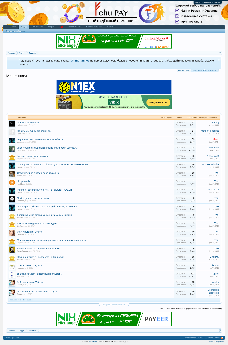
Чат (61, 27)
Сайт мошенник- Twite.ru (30, 282)
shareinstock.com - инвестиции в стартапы (39, 274)
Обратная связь (190, 338)
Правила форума (75, 27)
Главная (13, 27)
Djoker (215, 273)
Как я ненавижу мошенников (32, 156)
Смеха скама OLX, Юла (29, 265)
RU (17, 338)
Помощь (201, 338)
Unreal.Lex (21, 142)
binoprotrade (23, 181)
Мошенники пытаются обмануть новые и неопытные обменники (51, 240)
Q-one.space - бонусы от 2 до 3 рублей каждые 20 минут (47, 206)
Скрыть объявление (219, 60)
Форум (24, 27)
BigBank (20, 159)
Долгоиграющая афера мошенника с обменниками (44, 215)
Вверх (217, 338)
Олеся (19, 285)
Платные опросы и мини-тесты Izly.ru (37, 291)
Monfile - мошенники (28, 122)
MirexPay (214, 257)
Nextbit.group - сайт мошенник (33, 198)
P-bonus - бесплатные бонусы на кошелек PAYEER (44, 190)
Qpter (19, 133)
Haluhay (20, 125)
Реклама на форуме (94, 27)
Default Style (9, 338)
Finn (18, 276)
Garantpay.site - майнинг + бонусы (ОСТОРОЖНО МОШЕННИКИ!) (52, 164)
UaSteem (20, 201)
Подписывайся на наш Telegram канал (204, 70)
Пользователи (37, 27)
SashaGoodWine (210, 164)
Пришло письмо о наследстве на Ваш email (40, 257)
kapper (19, 268)
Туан (216, 173)
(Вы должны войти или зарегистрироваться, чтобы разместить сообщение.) (191, 308)
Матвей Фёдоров (210, 131)
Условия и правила (216, 341)
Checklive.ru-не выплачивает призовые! (38, 173)
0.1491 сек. (93, 341)
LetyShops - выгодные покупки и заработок (40, 139)
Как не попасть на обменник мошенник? (38, 248)
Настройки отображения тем (114, 305)
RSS (222, 338)
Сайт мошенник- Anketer (30, 232)
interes (19, 175)
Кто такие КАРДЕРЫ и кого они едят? (37, 223)
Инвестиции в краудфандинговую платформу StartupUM (47, 147)
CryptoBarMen (22, 251)
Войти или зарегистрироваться (207, 2)
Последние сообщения (15, 31)
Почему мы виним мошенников (34, 131)
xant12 (19, 184)
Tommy (215, 122)
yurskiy (215, 282)
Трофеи (51, 27)
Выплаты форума (184, 70)
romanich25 (21, 150)
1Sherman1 (213, 147)
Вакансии (111, 27)
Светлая (20, 234)
